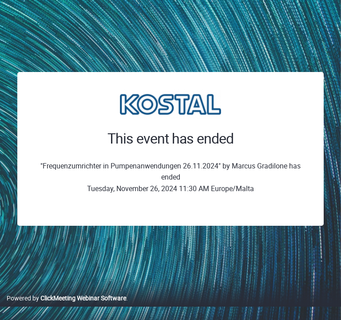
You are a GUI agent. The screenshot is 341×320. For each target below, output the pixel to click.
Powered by (66, 298)
